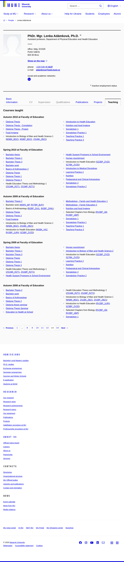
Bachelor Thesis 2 (14, 201)
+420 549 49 (44, 67)
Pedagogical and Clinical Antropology (83, 179)
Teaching (113, 102)
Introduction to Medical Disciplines (81, 168)
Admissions (11, 354)
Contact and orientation (12, 488)
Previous (8, 328)
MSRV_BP (25, 205)
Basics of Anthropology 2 (17, 169)
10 (37, 328)
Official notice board (11, 443)
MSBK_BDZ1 (12, 139)
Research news (9, 402)
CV (31, 102)
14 (57, 328)
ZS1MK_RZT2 (73, 293)
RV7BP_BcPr (37, 205)
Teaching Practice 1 (75, 136)
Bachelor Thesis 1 (14, 158)
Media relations (9, 510)
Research (10, 391)
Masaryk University (17, 542)
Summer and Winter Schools (14, 376)
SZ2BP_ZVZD (103, 162)
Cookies (39, 546)
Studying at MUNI (10, 384)
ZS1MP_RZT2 (87, 293)
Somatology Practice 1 (76, 133)
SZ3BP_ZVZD (26, 233)
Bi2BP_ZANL (47, 208)
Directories (7, 472)
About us (10, 437)
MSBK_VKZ (41, 230)
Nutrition (70, 176)
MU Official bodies (10, 480)
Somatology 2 (72, 183)
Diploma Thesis (13, 122)
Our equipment (9, 413)
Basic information (12, 101)
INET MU (29, 528)
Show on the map (37, 61)
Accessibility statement (24, 546)
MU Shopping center (55, 528)
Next (64, 328)
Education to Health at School (19, 312)
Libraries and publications (13, 484)
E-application (8, 380)
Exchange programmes (12, 368)
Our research (8, 398)
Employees (104, 14)
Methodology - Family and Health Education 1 (87, 201)
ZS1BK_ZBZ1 (39, 139)
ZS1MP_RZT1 (27, 186)
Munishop (69, 528)
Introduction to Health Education (80, 122)
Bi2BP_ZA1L (34, 208)
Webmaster (7, 546)
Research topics (9, 409)
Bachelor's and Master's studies (16, 360)
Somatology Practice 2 (76, 186)
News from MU (9, 506)
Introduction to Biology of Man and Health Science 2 (89, 251)
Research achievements (13, 406)
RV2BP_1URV (12, 233)
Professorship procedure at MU (15, 429)
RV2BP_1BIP (72, 215)
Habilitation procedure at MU (14, 425)
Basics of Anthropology (16, 297)
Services (6, 458)
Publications (82, 102)
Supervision (44, 102)
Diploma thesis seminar (16, 305)
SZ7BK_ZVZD (72, 165)
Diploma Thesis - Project (17, 129)
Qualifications (63, 102)
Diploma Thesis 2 (14, 216)
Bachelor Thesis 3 (14, 162)
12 (47, 328)
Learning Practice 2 (75, 172)
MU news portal (9, 528)
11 (42, 328)
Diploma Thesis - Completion (19, 125)
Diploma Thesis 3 (14, 180)
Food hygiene (12, 133)
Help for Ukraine (73, 14)
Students (89, 14)
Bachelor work (12, 165)
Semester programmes (12, 372)
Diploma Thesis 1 (14, 176)
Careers (6, 447)
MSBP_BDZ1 (26, 139)
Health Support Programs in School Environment (88, 155)
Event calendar (9, 502)
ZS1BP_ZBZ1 (100, 300)
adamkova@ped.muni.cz (48, 70)
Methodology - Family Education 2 (81, 205)
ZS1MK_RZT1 (13, 186)
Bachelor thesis (13, 155)
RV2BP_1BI (101, 212)
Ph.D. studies (8, 364)
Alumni (117, 14)
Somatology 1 (72, 129)
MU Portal (40, 528)
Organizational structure (12, 476)
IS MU (20, 528)
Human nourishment (75, 158)
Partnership (8, 455)
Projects (98, 102)
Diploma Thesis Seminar (17, 308)
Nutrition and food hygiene (78, 125)
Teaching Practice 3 (75, 140)
